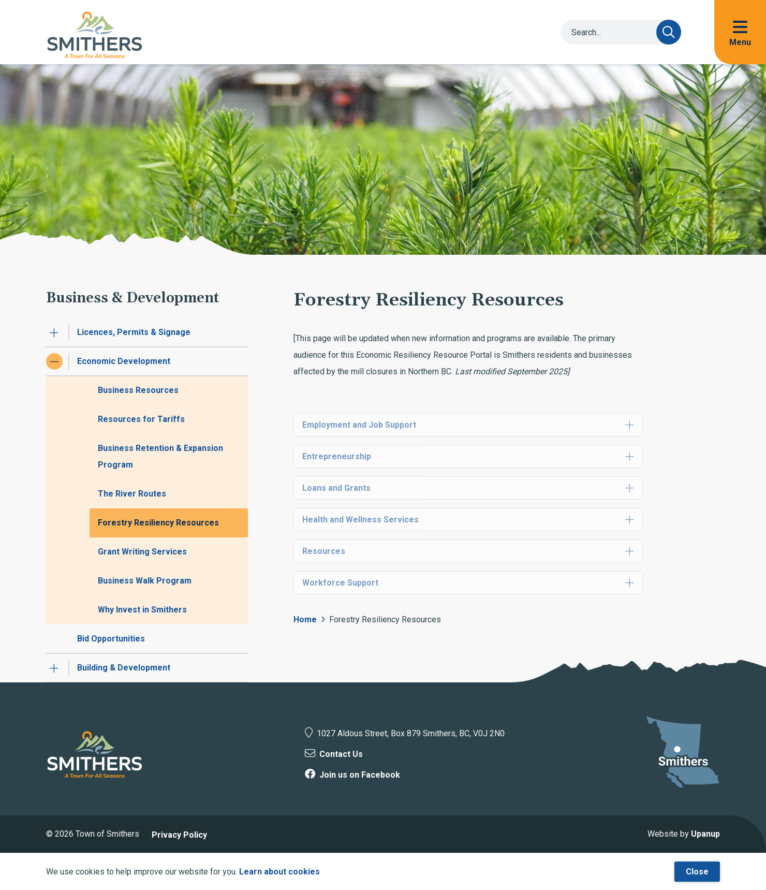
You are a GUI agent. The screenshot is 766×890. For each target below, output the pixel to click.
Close (697, 872)
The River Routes (132, 494)
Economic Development (123, 361)
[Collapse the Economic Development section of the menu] (54, 361)
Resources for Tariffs (141, 419)
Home (305, 619)
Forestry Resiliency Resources (158, 523)
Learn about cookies (279, 872)
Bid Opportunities (111, 639)
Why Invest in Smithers (142, 610)
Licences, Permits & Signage (133, 332)
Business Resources (138, 390)
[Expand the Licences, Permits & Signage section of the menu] (54, 332)
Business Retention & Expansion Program (160, 456)
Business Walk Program (145, 581)
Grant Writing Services (142, 552)
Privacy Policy (179, 835)
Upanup (705, 834)
